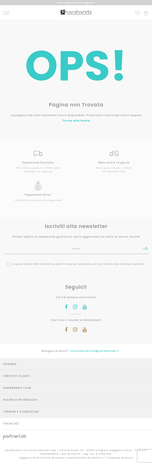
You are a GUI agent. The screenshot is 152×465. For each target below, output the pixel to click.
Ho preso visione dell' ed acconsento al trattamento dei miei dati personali (76, 264)
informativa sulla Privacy (56, 264)
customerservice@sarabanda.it (94, 351)
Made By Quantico (121, 457)
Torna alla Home (76, 121)
